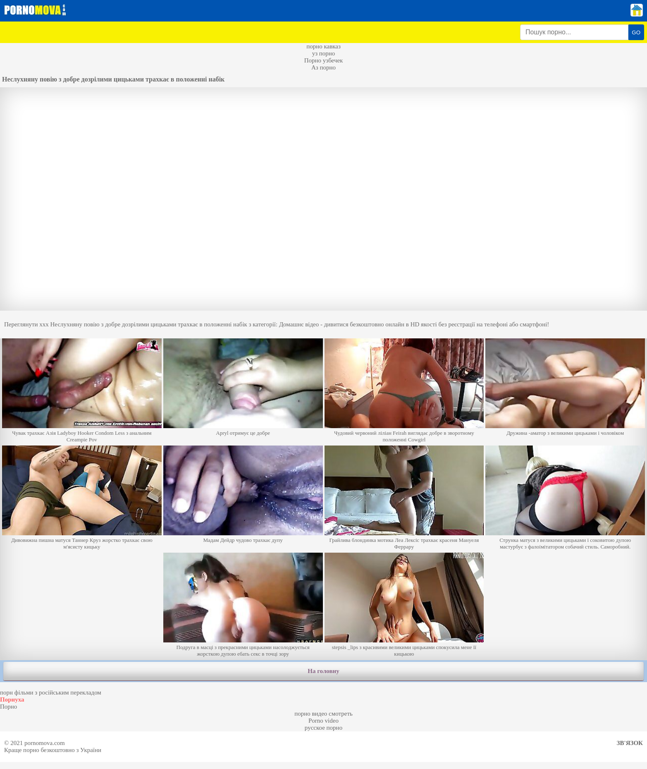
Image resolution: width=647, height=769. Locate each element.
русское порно (323, 727)
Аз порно (323, 67)
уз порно (323, 53)
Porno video (323, 720)
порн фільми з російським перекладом (50, 692)
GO (636, 32)
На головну (323, 671)
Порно (8, 706)
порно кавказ (323, 46)
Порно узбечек (323, 60)
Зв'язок (630, 743)
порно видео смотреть (323, 713)
